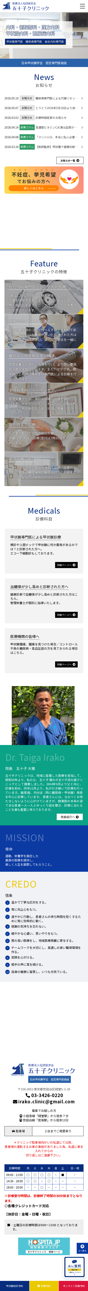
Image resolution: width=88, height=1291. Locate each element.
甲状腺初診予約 (14, 1286)
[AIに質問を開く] (74, 1267)
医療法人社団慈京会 (24, 3)
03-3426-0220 (44, 1095)
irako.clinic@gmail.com (44, 1101)
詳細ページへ (66, 565)
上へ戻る (82, 1248)
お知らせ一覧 (70, 160)
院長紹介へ (70, 817)
